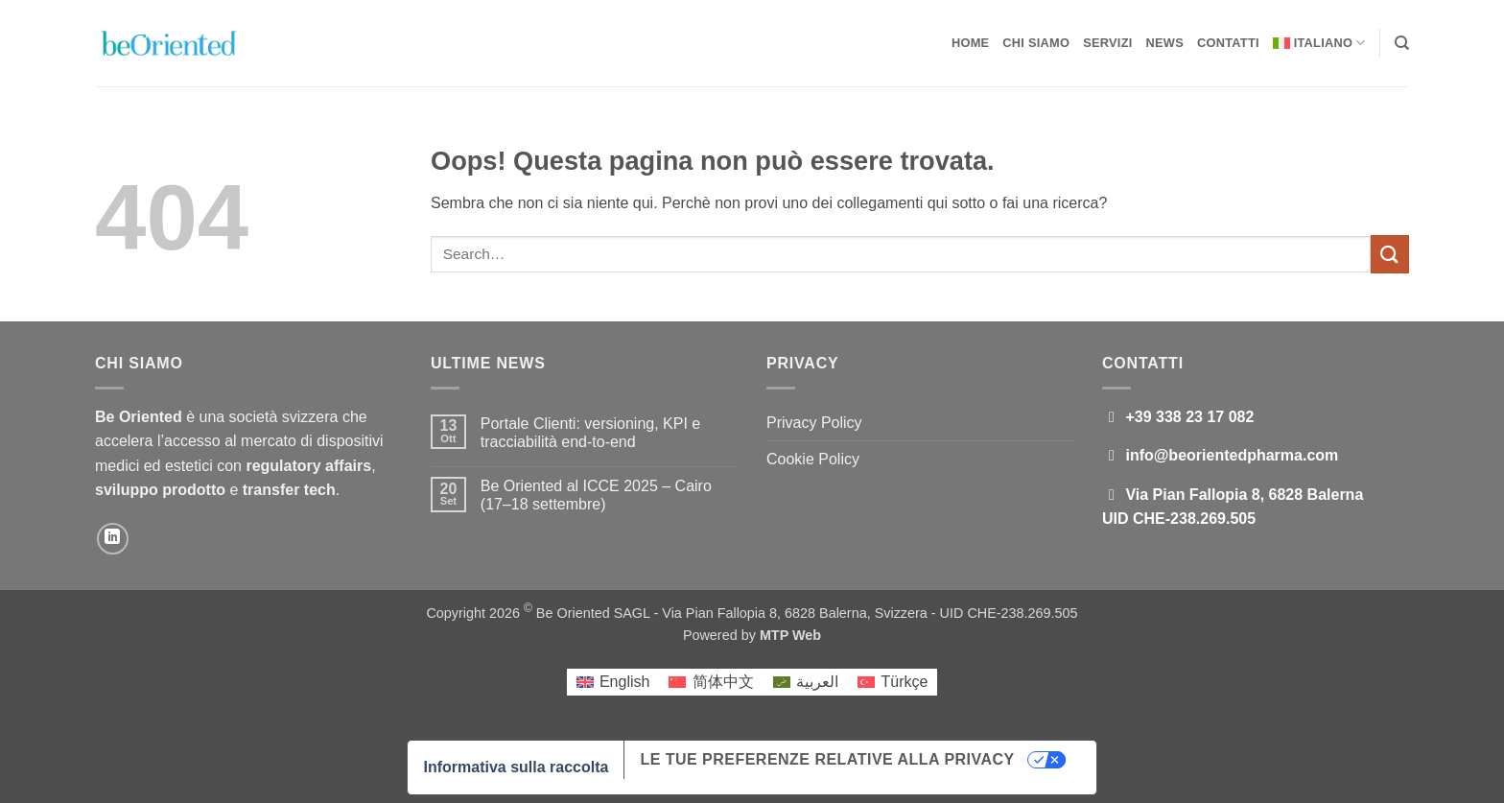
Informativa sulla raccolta (515, 767)
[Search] (1402, 43)
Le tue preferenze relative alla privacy (827, 759)
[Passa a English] (613, 682)
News (1165, 42)
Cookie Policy (812, 459)
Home (970, 42)
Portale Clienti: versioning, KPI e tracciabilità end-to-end (590, 432)
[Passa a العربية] (806, 682)
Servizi (1107, 42)
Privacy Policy (814, 422)
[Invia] (1390, 253)
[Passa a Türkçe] (892, 682)
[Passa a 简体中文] (711, 682)
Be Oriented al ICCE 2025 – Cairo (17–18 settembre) (596, 495)
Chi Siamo (1035, 42)
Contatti (1228, 42)
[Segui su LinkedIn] (113, 539)
